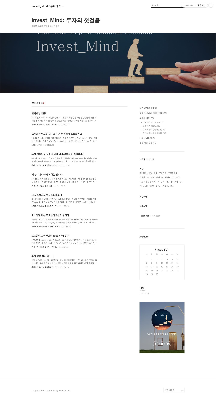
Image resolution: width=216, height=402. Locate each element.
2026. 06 (162, 249)
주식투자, (165, 185)
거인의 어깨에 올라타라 (154, 133)
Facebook (144, 215)
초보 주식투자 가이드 (153, 122)
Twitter (156, 215)
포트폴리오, (173, 173)
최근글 (142, 159)
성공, (172, 185)
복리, (142, 185)
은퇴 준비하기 (37, 145)
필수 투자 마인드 (151, 126)
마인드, (168, 177)
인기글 (151, 159)
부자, (158, 185)
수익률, (166, 181)
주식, (160, 181)
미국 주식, (174, 181)
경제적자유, (149, 185)
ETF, (181, 181)
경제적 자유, (145, 177)
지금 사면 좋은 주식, (148, 181)
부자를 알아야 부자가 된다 (153, 112)
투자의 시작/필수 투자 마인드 (42, 185)
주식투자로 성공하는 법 (154, 129)
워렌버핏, (160, 177)
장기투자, (143, 173)
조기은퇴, (163, 173)
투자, (153, 177)
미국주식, (176, 177)
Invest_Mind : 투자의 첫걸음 (48, 6)
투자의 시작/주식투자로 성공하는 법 (45, 226)
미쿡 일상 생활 (148, 143)
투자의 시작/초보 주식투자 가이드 (44, 124)
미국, (156, 173)
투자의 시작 (147, 118)
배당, (150, 173)
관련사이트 (169, 390)
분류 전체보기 (148, 107)
